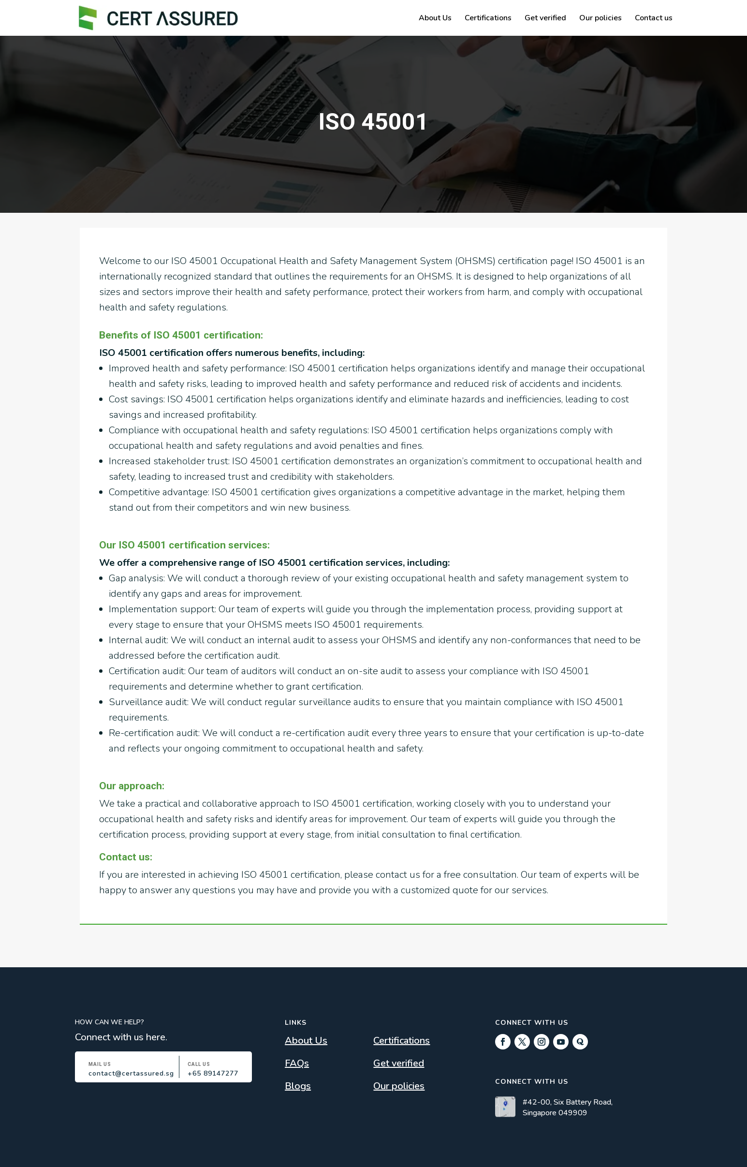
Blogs (298, 1086)
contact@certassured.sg (131, 1073)
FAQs (297, 1063)
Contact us (654, 19)
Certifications (488, 19)
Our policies (600, 19)
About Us (435, 19)
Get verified (545, 19)
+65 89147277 (213, 1073)
